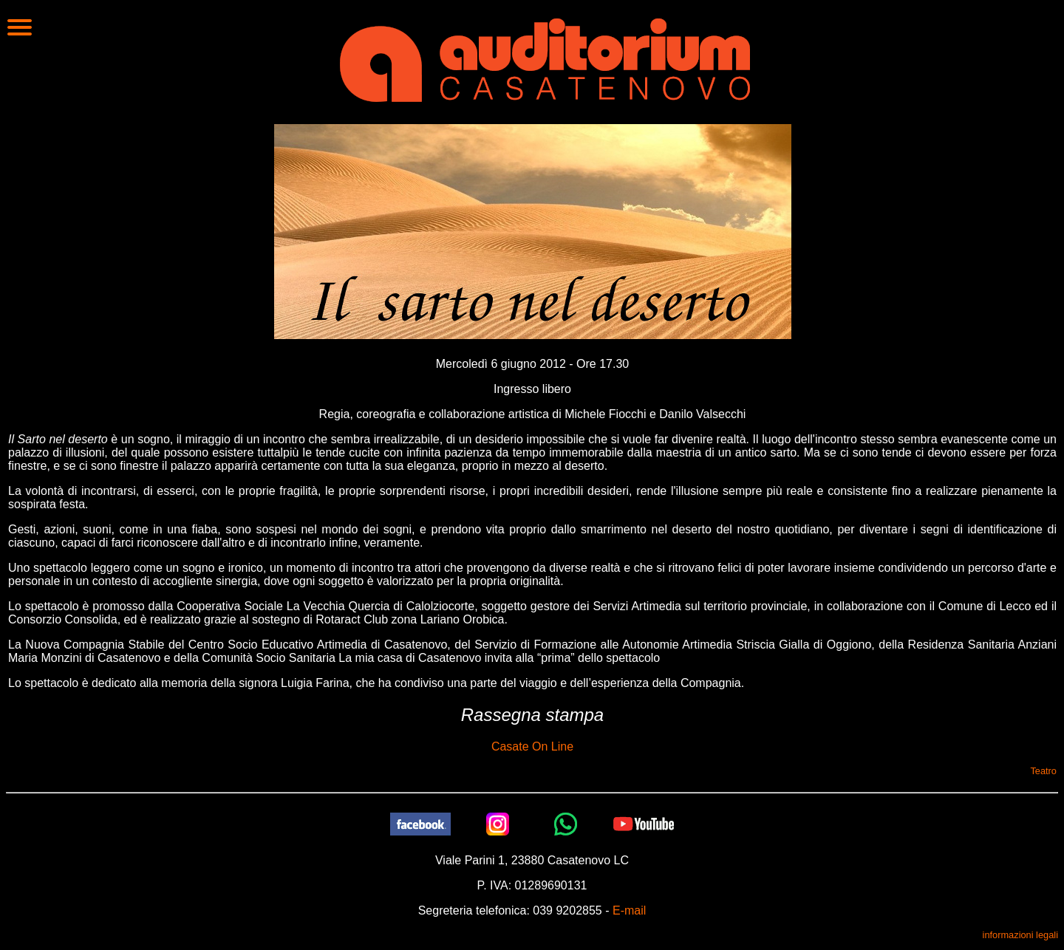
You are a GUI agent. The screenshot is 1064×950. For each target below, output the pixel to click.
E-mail (629, 910)
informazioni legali (1020, 934)
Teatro (1043, 770)
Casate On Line (532, 746)
